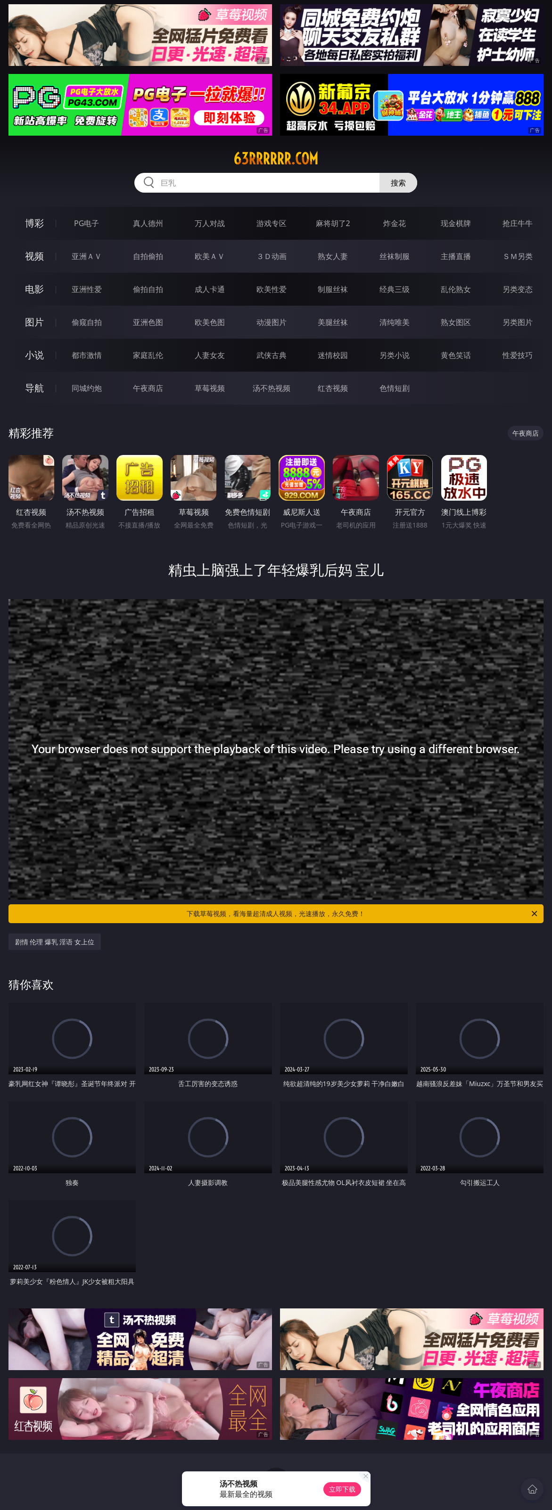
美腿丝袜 (333, 322)
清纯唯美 (394, 322)
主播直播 (456, 256)
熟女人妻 (333, 256)
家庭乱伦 (148, 355)
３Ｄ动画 (271, 256)
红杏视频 (333, 388)
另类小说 (394, 355)
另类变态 (518, 289)
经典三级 (394, 289)
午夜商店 (148, 388)
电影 (34, 289)
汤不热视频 (271, 388)
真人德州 (148, 223)
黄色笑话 (456, 355)
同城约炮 (87, 388)
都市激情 (87, 355)
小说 (34, 355)
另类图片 (518, 322)
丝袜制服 (394, 256)
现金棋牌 (456, 223)
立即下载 (342, 1489)
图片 (34, 322)
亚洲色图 (148, 322)
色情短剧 (394, 388)
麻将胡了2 (333, 223)
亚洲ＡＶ (87, 256)
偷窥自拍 (87, 322)
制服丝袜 (333, 289)
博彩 (34, 223)
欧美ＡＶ (210, 256)
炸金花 (394, 223)
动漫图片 (271, 322)
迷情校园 (333, 355)
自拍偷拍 (148, 256)
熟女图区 (456, 322)
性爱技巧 (518, 355)
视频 (34, 256)
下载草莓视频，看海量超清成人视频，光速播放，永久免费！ (363, 913)
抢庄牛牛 (518, 223)
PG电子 (86, 223)
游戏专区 (271, 223)
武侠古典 (271, 355)
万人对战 (210, 223)
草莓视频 (210, 388)
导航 (34, 388)
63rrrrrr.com (275, 158)
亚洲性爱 (87, 289)
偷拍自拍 (148, 289)
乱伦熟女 (456, 289)
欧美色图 (210, 322)
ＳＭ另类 (518, 256)
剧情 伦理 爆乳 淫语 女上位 (55, 941)
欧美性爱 (271, 289)
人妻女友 (210, 355)
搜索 (398, 183)
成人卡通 (210, 289)
